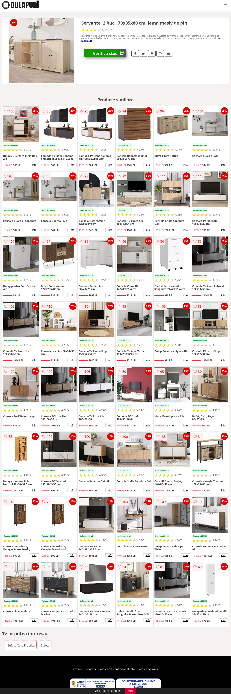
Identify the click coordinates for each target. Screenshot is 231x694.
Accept (130, 691)
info (34, 164)
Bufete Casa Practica (21, 645)
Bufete (45, 645)
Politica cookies (148, 669)
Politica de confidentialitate (117, 669)
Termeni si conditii (83, 669)
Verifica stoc (109, 53)
